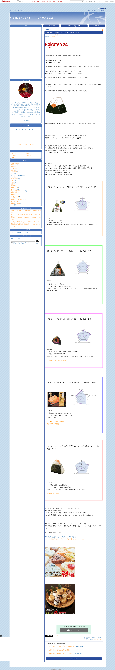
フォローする (25, 120)
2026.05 (14, 157)
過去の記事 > (97, 26)
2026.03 (28, 155)
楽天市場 (112, 1)
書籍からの (14, 165)
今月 (26, 144)
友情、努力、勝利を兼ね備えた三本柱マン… (61, 650)
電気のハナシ (14, 192)
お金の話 (13, 182)
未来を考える (14, 187)
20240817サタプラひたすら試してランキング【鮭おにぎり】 (62, 32)
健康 (12, 184)
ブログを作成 (104, 1)
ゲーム (12, 205)
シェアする (56, 635)
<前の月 (20, 144)
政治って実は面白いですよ (18, 191)
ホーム (12, 10)
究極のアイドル (15, 196)
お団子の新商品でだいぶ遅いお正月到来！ (61, 654)
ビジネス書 (14, 168)
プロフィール (22, 10)
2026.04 (28, 153)
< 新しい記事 (51, 26)
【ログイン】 (102, 10)
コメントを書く (98, 639)
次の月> (32, 144)
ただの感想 (14, 172)
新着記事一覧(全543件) (74, 26)
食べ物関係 (14, 166)
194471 (100, 8)
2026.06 (14, 155)
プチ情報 (13, 177)
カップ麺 (13, 198)
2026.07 (14, 153)
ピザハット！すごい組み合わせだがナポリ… (61, 646)
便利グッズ (14, 189)
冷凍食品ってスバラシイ (17, 199)
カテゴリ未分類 (15, 163)
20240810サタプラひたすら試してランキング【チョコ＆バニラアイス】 (65, 539)
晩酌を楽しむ (14, 194)
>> (92, 1)
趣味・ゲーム (22, 1)
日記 (16, 10)
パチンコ (13, 180)
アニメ (12, 173)
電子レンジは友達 (15, 203)
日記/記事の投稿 (26, 208)
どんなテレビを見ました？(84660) (57, 35)
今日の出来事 (14, 201)
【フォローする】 (93, 10)
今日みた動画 (14, 178)
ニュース (13, 170)
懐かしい (13, 185)
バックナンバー (26, 151)
